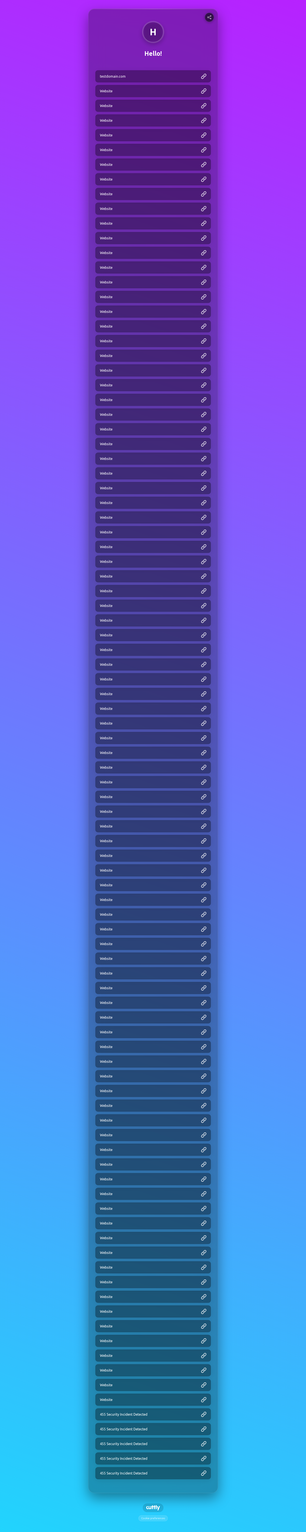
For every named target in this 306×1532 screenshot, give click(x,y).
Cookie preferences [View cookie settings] (153, 1518)
